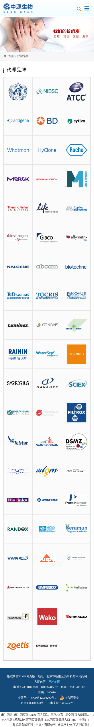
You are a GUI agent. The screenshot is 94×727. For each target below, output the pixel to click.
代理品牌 (23, 56)
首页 (11, 56)
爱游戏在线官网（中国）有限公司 (34, 724)
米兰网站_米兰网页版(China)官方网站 (25, 714)
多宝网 (62, 724)
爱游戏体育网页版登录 (28, 719)
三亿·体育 (57, 714)
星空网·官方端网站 (77, 714)
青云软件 (67, 703)
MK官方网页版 (78, 724)
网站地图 (53, 681)
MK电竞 (7, 719)
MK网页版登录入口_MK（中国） (66, 719)
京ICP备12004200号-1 (43, 697)
